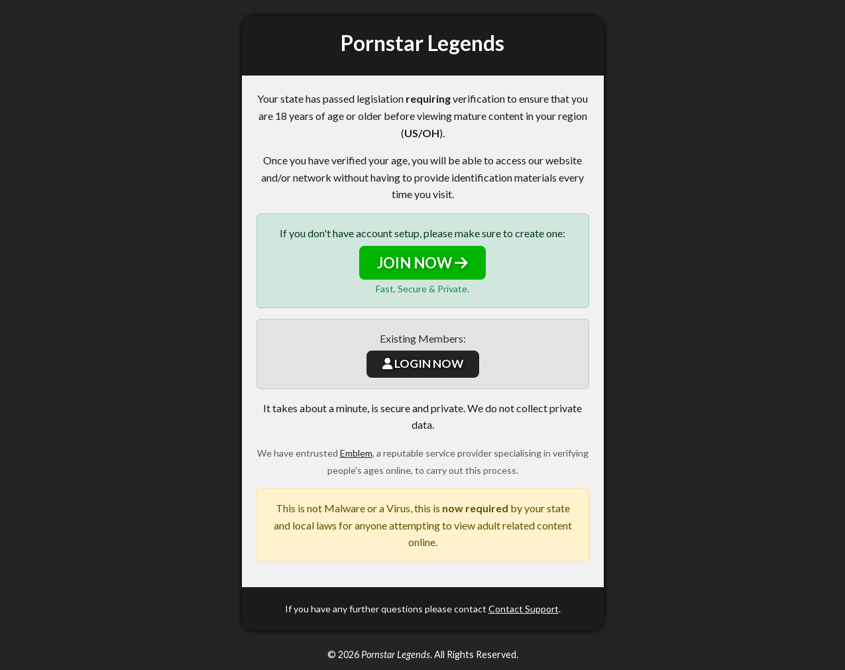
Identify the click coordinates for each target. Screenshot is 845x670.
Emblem (356, 453)
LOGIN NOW (422, 363)
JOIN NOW (422, 263)
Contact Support (523, 608)
